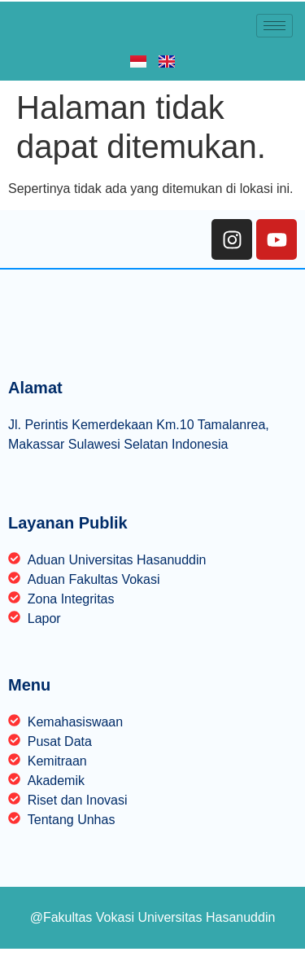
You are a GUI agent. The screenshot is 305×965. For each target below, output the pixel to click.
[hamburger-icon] (274, 25)
